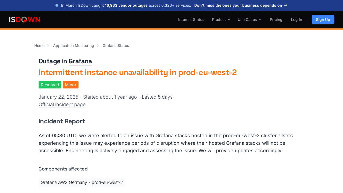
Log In (296, 19)
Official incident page (62, 104)
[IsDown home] (25, 19)
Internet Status (191, 19)
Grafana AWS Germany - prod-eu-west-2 (82, 182)
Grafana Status (116, 45)
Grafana (80, 61)
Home (39, 45)
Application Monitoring (73, 45)
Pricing (276, 19)
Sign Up (323, 19)
